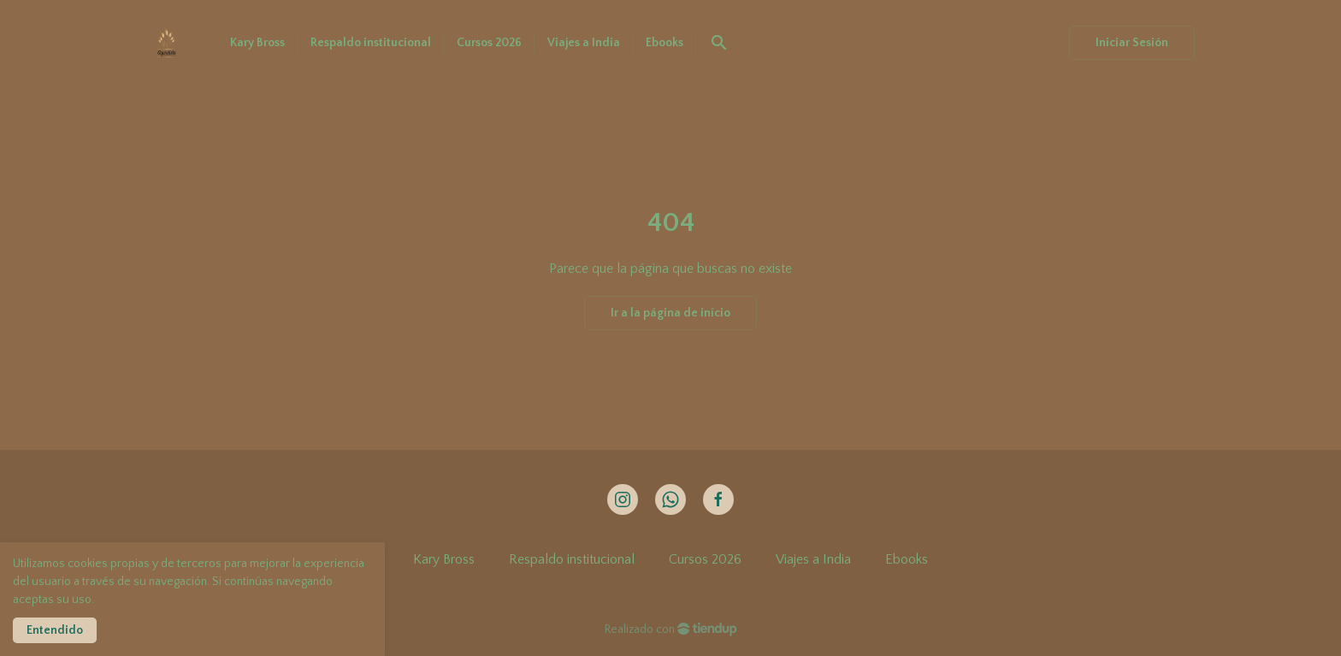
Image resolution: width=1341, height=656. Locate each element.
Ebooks (906, 559)
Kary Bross (444, 559)
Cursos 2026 (705, 559)
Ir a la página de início (670, 313)
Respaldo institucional (572, 559)
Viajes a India (813, 559)
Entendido (55, 630)
